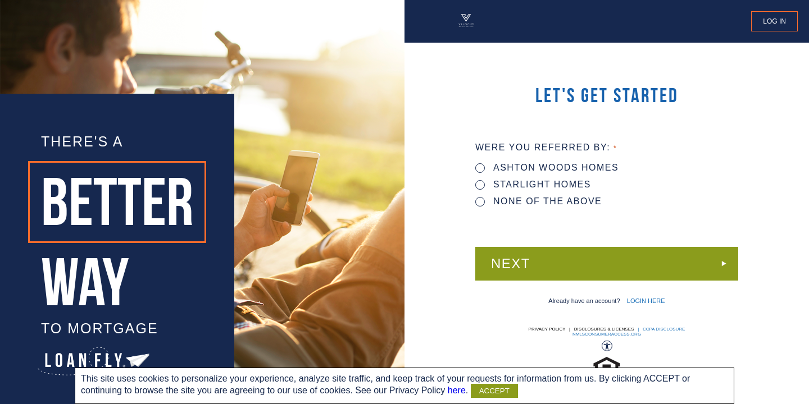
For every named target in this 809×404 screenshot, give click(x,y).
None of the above (538, 201)
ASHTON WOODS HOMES (547, 167)
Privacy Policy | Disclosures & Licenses (581, 329)
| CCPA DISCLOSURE (660, 329)
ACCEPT (494, 391)
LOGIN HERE (646, 300)
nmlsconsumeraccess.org (606, 334)
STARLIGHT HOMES (533, 184)
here (457, 390)
